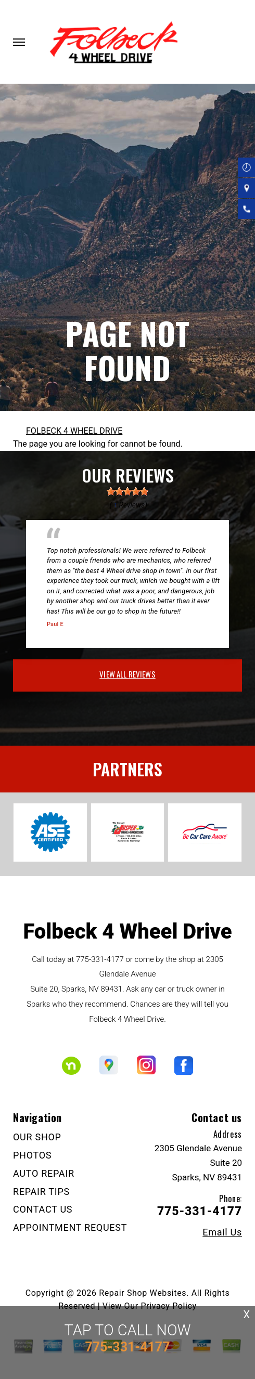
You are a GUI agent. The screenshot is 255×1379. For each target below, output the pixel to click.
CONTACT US (42, 1209)
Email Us (222, 1232)
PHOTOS (32, 1155)
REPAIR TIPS (41, 1191)
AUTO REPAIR (43, 1173)
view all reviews (127, 674)
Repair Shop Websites (142, 1293)
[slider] (127, 491)
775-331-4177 (100, 959)
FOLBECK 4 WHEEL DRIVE (74, 431)
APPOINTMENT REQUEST (70, 1227)
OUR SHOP (37, 1136)
